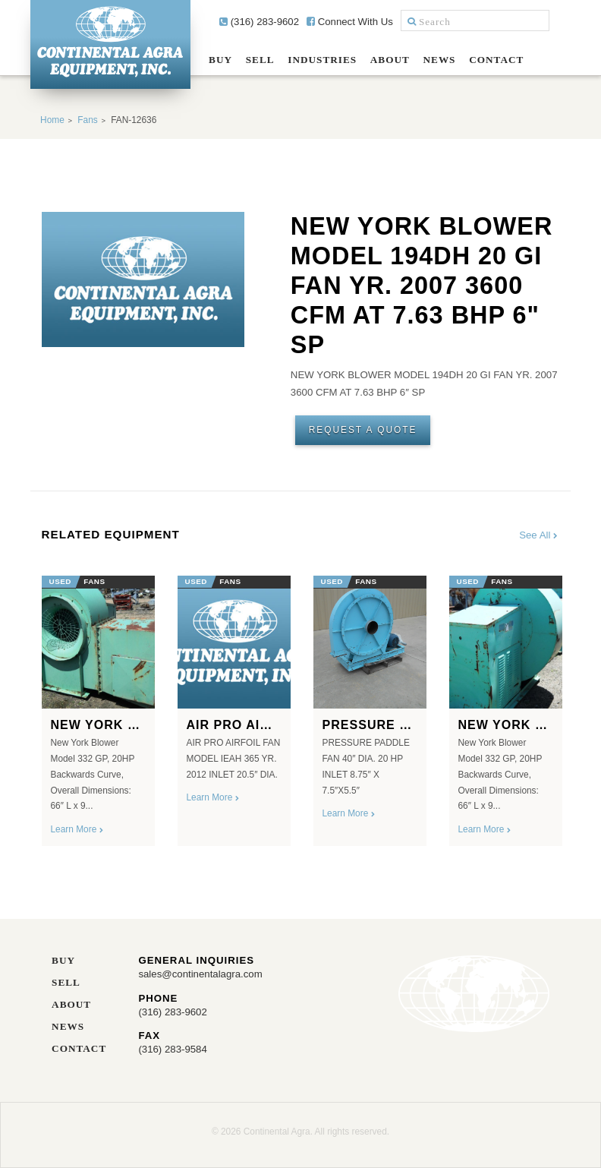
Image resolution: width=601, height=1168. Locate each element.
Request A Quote (363, 430)
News (439, 59)
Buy (220, 59)
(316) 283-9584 (172, 1049)
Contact (496, 59)
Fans (87, 120)
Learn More (77, 829)
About (390, 59)
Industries (322, 59)
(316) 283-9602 (259, 21)
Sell (260, 59)
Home (52, 120)
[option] (98, 706)
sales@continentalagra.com (200, 974)
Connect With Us (350, 21)
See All (539, 535)
